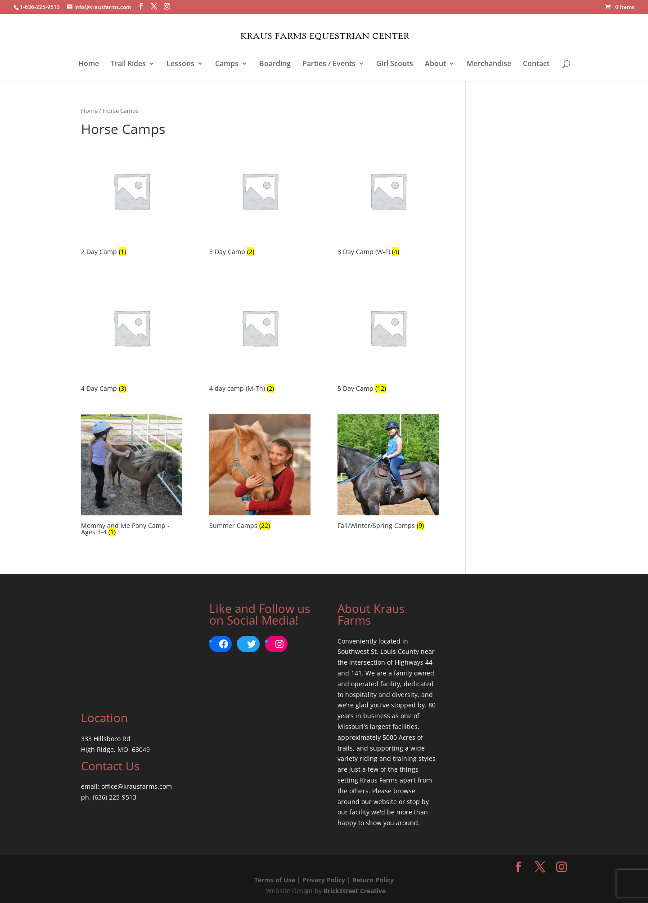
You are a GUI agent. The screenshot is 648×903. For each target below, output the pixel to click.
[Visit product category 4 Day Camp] (131, 336)
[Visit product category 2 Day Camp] (131, 199)
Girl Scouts (394, 64)
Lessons (180, 64)
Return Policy (373, 880)
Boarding (275, 64)
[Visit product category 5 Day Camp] (388, 336)
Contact (536, 64)
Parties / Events (329, 64)
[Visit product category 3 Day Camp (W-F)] (388, 199)
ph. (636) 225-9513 (108, 797)
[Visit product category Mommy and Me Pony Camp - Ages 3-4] (131, 476)
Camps (226, 64)
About (435, 64)
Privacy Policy (323, 880)
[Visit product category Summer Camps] (259, 473)
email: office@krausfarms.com (126, 786)
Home (88, 64)
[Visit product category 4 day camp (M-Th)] (259, 336)
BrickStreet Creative (355, 890)
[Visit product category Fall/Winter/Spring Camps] (388, 473)
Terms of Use (274, 880)
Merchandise (489, 64)
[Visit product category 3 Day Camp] (259, 199)
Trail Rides (128, 64)
